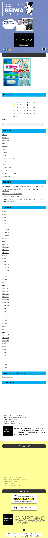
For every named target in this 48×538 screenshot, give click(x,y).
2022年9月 (5, 343)
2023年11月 (5, 302)
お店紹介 (38, 536)
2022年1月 (5, 364)
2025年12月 (5, 229)
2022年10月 (5, 341)
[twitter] (3, 49)
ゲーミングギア (6, 167)
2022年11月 (5, 338)
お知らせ (5, 152)
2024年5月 (5, 285)
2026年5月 (5, 214)
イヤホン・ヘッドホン (8, 158)
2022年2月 (5, 361)
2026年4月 (5, 217)
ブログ (17, 536)
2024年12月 (5, 264)
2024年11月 (5, 267)
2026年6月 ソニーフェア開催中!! (12, 194)
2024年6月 (5, 282)
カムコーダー (6, 164)
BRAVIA (4, 135)
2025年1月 (5, 261)
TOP (9, 533)
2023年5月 (5, 320)
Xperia (4, 149)
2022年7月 (5, 349)
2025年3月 (5, 256)
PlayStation (5, 138)
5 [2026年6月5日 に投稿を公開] (27, 105)
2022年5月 (5, 355)
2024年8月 (5, 276)
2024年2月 (5, 294)
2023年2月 (5, 329)
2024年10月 (5, 270)
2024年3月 (5, 291)
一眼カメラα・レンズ (26, 533)
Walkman (5, 146)
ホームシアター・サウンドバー (11, 173)
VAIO (3, 143)
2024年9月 (5, 273)
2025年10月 (5, 235)
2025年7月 (5, 244)
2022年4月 (5, 358)
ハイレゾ (37, 533)
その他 (4, 155)
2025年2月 (5, 258)
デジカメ (5, 170)
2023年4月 (5, 323)
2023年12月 (5, 300)
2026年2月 (5, 223)
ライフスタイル (6, 176)
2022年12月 (5, 335)
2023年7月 (5, 314)
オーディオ (5, 161)
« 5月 (4, 119)
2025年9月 (5, 238)
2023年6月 (5, 317)
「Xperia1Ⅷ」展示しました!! (10, 197)
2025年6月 (5, 247)
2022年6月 (5, 352)
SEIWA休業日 (6, 141)
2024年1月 (5, 297)
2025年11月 (5, 232)
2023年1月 (5, 332)
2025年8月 (5, 241)
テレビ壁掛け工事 (27, 536)
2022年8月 (5, 347)
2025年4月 (5, 253)
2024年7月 (5, 279)
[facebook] (6, 49)
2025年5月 (5, 250)
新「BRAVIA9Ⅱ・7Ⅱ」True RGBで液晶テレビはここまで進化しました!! (23, 186)
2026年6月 (5, 211)
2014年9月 (5, 367)
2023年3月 (5, 326)
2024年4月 (5, 288)
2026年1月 (5, 226)
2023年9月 (5, 308)
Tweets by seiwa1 (7, 377)
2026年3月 (5, 220)
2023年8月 (5, 311)
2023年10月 (5, 305)
